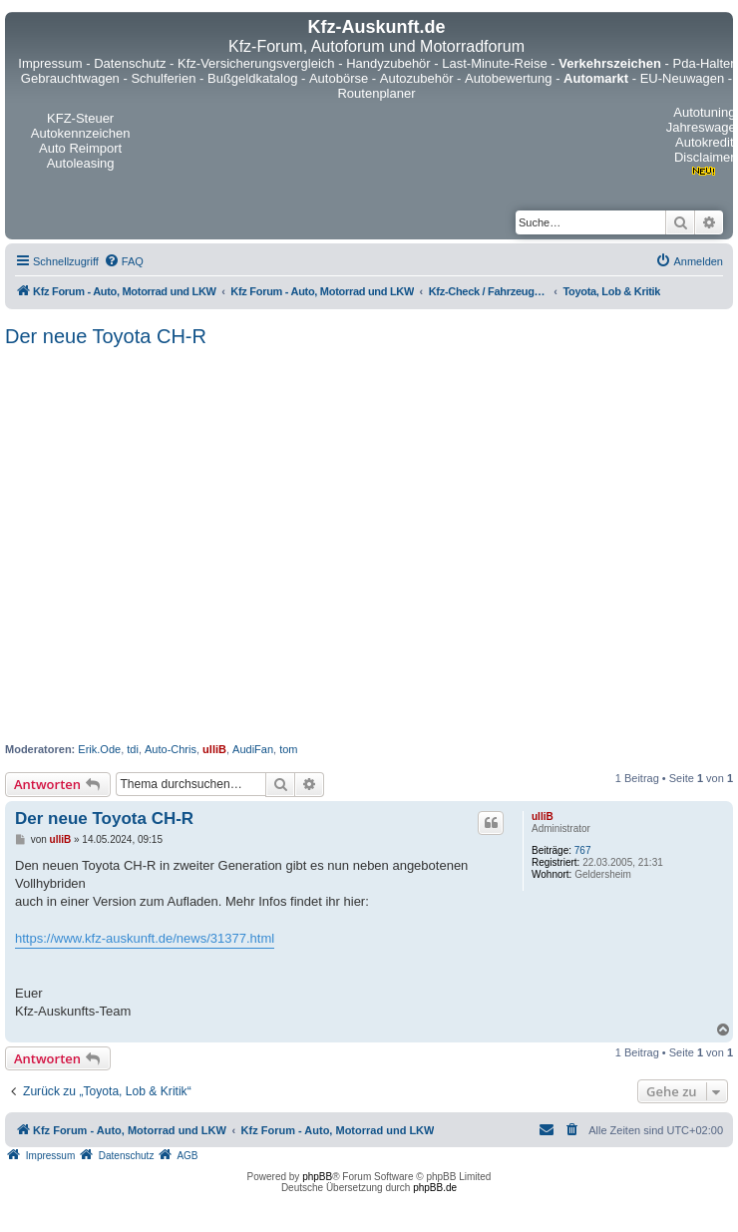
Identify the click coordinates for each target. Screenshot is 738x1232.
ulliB (214, 749)
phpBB (317, 1176)
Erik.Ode (99, 749)
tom (288, 749)
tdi (133, 749)
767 (582, 850)
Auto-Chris (170, 749)
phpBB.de (435, 1187)
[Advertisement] (187, 545)
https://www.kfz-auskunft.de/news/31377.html (144, 938)
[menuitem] (124, 261)
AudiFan (252, 749)
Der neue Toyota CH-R (105, 336)
